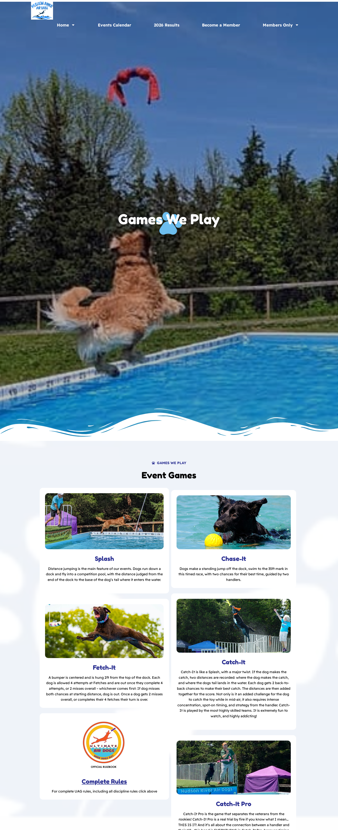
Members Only (281, 25)
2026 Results (166, 25)
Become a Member (221, 25)
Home (66, 25)
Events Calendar (114, 25)
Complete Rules (104, 781)
